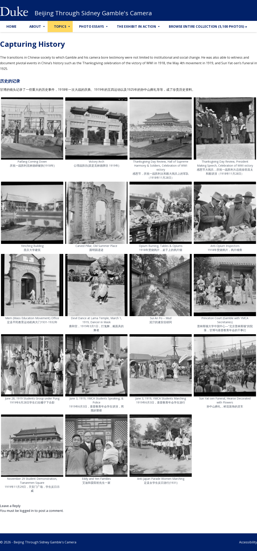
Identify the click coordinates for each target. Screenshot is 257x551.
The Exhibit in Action (136, 26)
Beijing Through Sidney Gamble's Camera (93, 13)
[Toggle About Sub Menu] (44, 27)
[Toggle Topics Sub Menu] (69, 27)
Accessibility (248, 542)
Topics (60, 26)
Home (11, 26)
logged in (27, 510)
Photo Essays (91, 26)
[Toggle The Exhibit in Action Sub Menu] (159, 27)
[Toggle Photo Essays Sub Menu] (107, 27)
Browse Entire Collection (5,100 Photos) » (208, 26)
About (35, 26)
